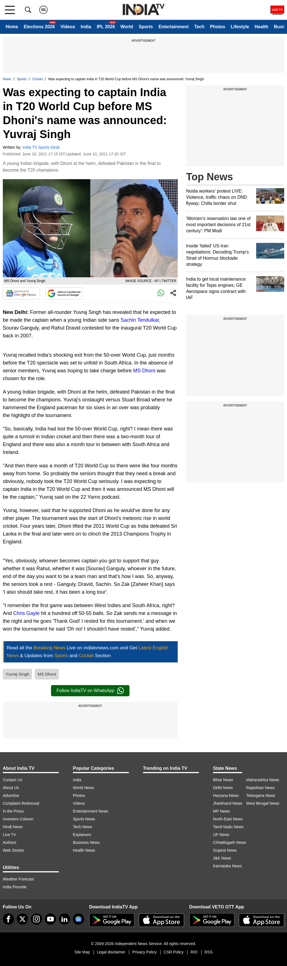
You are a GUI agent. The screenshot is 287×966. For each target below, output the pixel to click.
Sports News (84, 819)
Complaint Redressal (21, 803)
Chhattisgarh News (229, 842)
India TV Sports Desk (41, 147)
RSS (209, 952)
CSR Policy (174, 952)
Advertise (11, 795)
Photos (217, 26)
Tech (199, 26)
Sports (146, 26)
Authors (9, 842)
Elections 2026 (39, 26)
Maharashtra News (262, 780)
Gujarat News (225, 850)
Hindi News (13, 827)
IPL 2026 (106, 26)
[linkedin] (64, 919)
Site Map (82, 952)
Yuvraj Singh (17, 674)
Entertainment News (90, 811)
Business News (86, 842)
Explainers (82, 834)
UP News (221, 834)
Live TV (9, 834)
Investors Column (18, 819)
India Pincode (15, 887)
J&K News (222, 858)
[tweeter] (22, 919)
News (7, 79)
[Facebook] (8, 919)
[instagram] (36, 919)
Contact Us (12, 780)
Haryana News (226, 795)
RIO (194, 952)
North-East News (228, 819)
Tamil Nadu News (228, 827)
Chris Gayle (26, 613)
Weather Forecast (18, 879)
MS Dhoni (144, 370)
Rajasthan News (260, 787)
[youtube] (50, 919)
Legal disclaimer (111, 952)
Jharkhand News (227, 803)
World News (83, 787)
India (86, 26)
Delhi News (223, 787)
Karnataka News (227, 866)
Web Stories (13, 850)
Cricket (37, 79)
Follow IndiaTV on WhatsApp (90, 690)
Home (12, 26)
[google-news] (78, 919)
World (127, 26)
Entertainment (173, 26)
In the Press (13, 811)
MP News (221, 811)
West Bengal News (262, 803)
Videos (68, 26)
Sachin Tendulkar (140, 320)
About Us (11, 787)
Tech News (82, 827)
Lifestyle (240, 26)
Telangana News (260, 795)
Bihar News (223, 780)
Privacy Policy (144, 952)
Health (261, 26)
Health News (84, 850)
